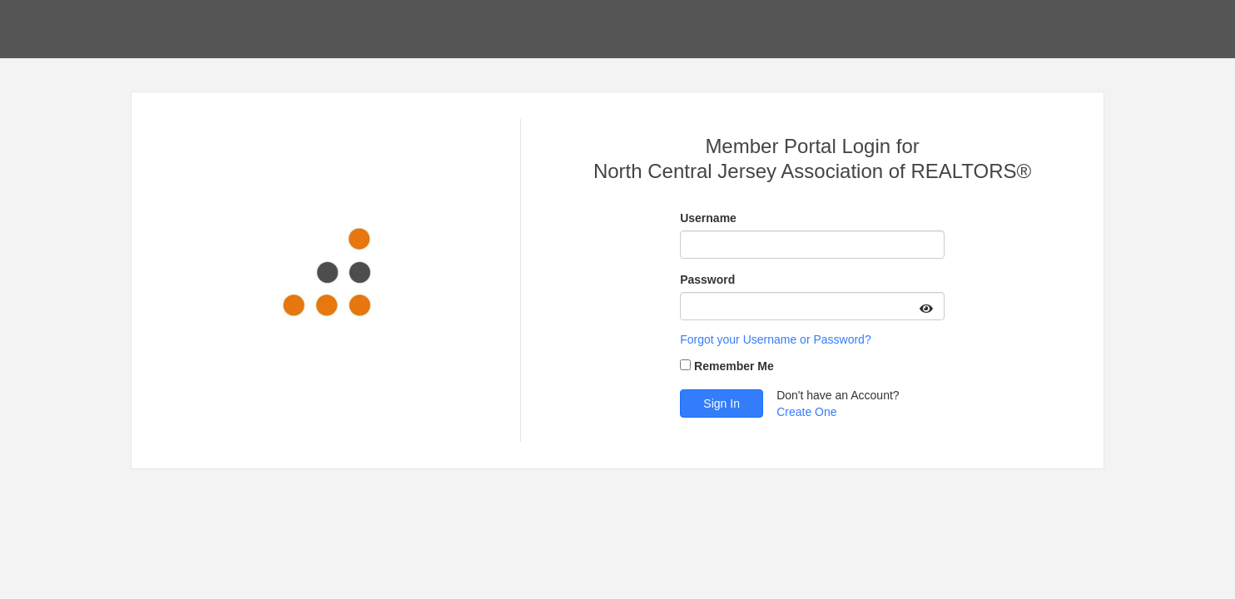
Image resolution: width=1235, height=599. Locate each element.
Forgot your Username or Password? (775, 339)
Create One (806, 411)
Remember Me (734, 366)
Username (708, 218)
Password (707, 279)
